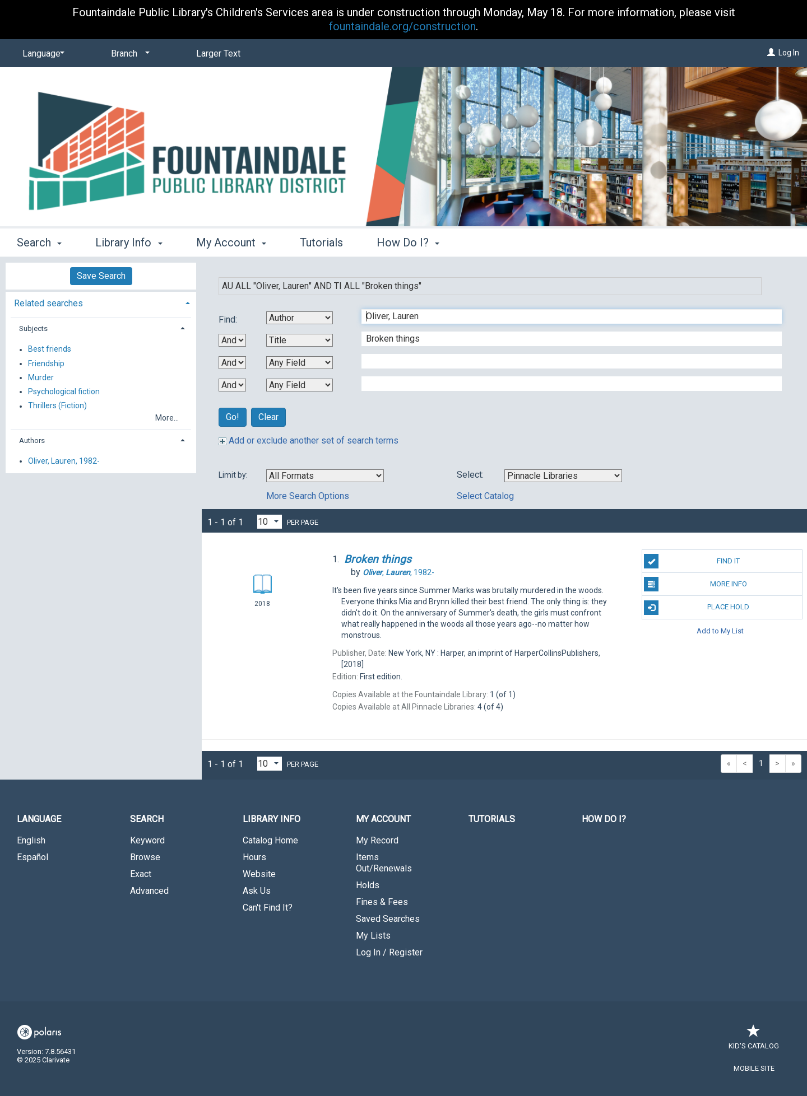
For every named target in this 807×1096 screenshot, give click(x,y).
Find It (692, 561)
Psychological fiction (64, 391)
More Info (695, 584)
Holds (367, 885)
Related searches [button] (48, 303)
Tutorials (321, 242)
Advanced (149, 890)
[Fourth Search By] (299, 385)
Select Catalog (485, 496)
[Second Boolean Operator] (232, 362)
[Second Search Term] (566, 339)
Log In (788, 52)
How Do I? (604, 819)
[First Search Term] (566, 316)
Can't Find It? (268, 907)
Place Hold (696, 607)
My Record (377, 840)
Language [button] (39, 819)
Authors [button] (32, 440)
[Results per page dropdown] (269, 522)
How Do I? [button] (408, 242)
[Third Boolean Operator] (232, 385)
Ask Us (257, 890)
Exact (140, 874)
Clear (268, 417)
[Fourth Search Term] (566, 383)
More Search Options (307, 496)
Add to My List (720, 631)
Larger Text (218, 53)
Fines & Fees (382, 902)
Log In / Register (389, 952)
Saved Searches (388, 918)
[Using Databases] (563, 475)
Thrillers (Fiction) (57, 406)
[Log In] (771, 52)
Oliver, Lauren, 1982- (64, 460)
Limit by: (234, 474)
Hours (254, 857)
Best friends (49, 349)
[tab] (101, 302)
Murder (41, 377)
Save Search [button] (101, 275)
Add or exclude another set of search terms (308, 440)
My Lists (373, 935)
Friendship (46, 363)
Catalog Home (270, 840)
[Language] (41, 54)
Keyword (147, 840)
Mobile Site (754, 1068)
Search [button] (39, 242)
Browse (145, 857)
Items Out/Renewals (384, 863)
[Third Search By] (299, 362)
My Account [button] (231, 242)
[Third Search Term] (566, 361)
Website (259, 874)
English (31, 840)
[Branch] (128, 54)
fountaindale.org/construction (402, 26)
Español (32, 857)
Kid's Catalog (754, 1040)
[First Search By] (299, 317)
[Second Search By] (299, 340)
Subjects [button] (33, 328)
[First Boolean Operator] (232, 340)
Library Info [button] (128, 242)
